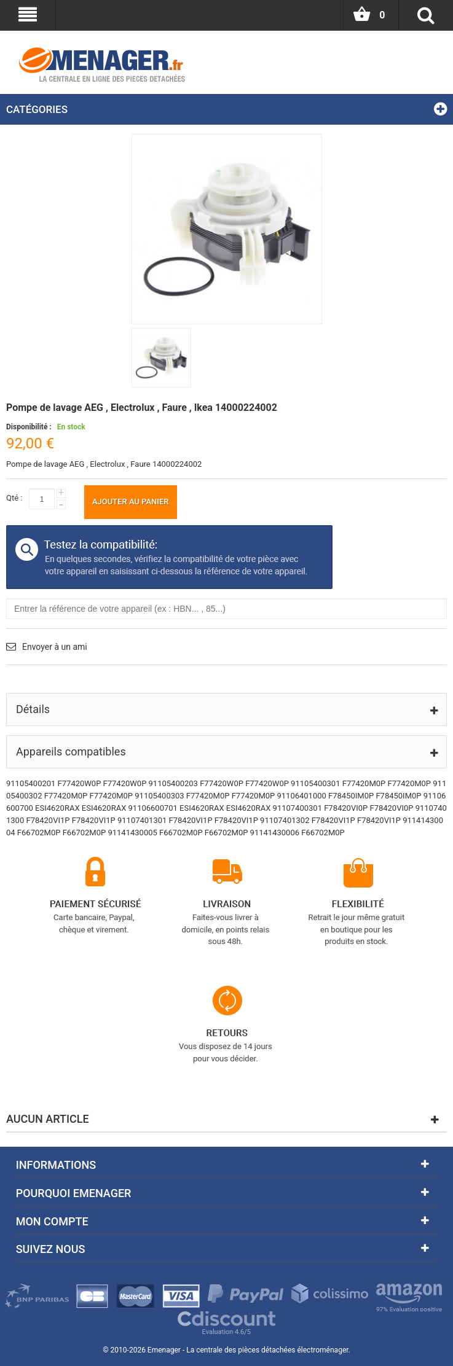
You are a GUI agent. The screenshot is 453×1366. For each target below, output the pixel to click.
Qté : (14, 497)
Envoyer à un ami (54, 647)
